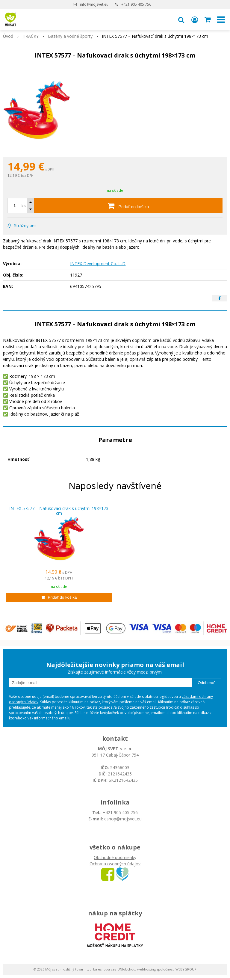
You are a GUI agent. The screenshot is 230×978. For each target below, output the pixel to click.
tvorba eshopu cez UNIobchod (111, 969)
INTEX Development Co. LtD (97, 263)
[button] (181, 19)
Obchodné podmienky (115, 857)
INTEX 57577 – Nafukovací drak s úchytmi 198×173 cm (58, 511)
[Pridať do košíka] (128, 205)
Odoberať (206, 682)
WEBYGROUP (185, 969)
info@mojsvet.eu (94, 4)
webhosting (146, 969)
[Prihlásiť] (194, 19)
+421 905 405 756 (136, 4)
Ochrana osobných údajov (115, 864)
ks (24, 206)
